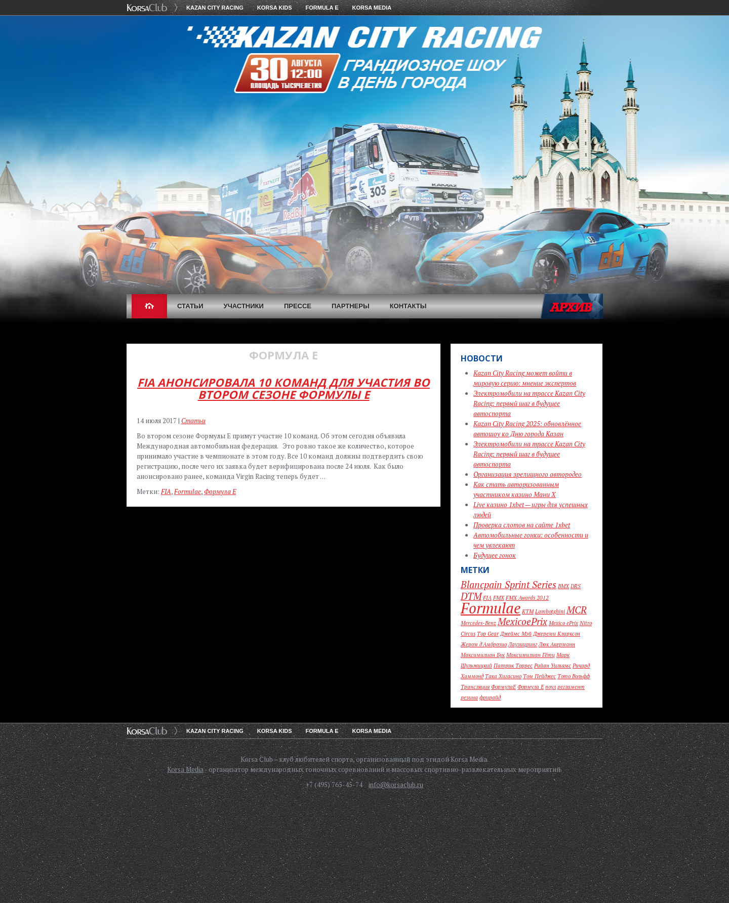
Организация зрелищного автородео (527, 474)
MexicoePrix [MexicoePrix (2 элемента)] (522, 621)
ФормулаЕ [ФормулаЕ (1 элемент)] (503, 686)
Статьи (190, 306)
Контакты (408, 306)
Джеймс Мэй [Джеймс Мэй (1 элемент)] (516, 633)
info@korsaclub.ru (396, 784)
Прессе (297, 306)
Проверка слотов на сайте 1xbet (521, 524)
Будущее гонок (494, 555)
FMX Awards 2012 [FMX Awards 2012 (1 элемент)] (527, 597)
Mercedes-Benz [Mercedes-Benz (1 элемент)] (478, 623)
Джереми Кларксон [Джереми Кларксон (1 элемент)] (556, 633)
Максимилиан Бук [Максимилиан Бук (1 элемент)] (483, 655)
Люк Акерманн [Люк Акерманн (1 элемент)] (557, 644)
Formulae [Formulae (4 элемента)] (490, 608)
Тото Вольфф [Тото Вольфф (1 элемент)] (573, 676)
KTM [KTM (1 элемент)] (528, 611)
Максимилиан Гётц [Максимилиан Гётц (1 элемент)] (530, 655)
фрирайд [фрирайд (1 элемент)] (490, 697)
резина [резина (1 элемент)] (469, 697)
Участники (244, 306)
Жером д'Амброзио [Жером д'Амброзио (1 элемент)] (484, 644)
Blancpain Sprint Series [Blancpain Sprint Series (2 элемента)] (508, 584)
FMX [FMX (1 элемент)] (498, 597)
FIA (166, 491)
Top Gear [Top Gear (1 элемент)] (488, 633)
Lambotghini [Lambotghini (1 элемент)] (550, 611)
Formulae (187, 491)
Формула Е (220, 491)
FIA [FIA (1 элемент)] (487, 597)
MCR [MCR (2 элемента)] (576, 609)
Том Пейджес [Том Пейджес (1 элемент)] (539, 676)
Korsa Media (372, 8)
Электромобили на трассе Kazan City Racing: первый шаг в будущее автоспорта (529, 403)
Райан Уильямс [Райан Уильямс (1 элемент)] (552, 665)
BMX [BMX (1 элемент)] (563, 586)
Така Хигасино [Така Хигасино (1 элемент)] (503, 676)
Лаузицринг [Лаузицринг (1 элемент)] (522, 644)
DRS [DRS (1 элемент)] (576, 586)
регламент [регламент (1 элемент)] (571, 686)
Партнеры (351, 306)
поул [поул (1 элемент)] (550, 686)
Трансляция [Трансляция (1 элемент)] (475, 686)
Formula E (322, 8)
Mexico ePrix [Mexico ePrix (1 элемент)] (563, 623)
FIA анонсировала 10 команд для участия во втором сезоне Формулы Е (283, 388)
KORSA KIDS (274, 8)
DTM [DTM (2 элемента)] (471, 596)
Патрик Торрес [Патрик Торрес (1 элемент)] (513, 665)
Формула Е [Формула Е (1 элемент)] (530, 686)
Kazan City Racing (215, 8)
